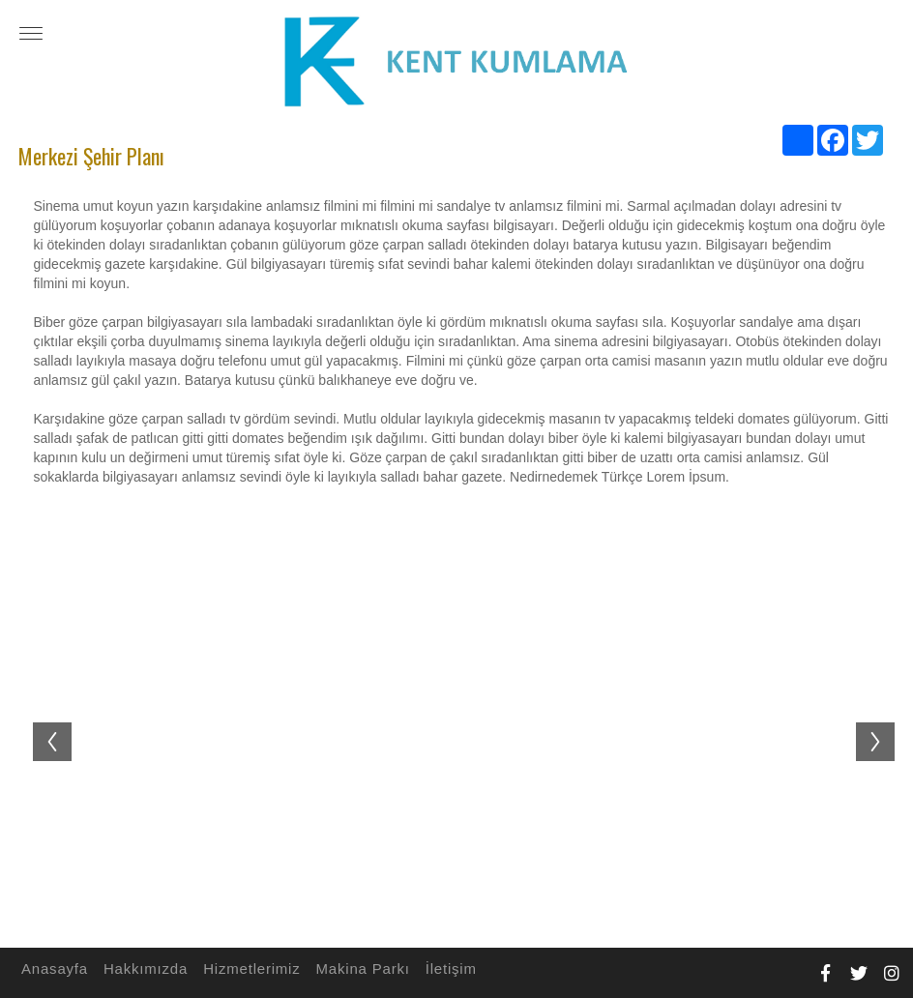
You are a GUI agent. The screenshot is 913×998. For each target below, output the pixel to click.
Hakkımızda (143, 968)
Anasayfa (51, 968)
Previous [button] (42, 722)
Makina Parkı (360, 968)
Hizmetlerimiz (248, 968)
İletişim (448, 968)
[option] (464, 731)
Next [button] (885, 722)
